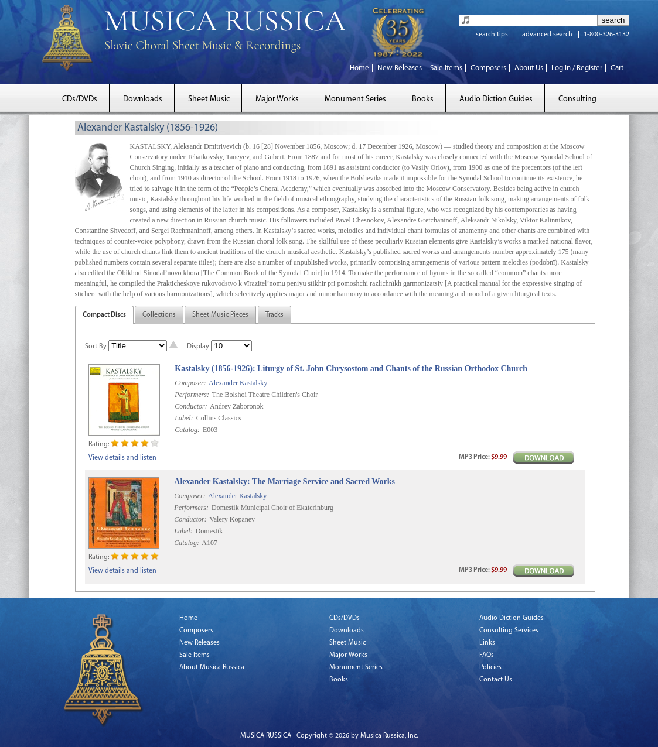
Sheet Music (209, 99)
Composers (488, 68)
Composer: (190, 383)
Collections (159, 314)
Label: (184, 418)
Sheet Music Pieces (220, 314)
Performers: (192, 394)
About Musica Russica (211, 667)
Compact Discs (104, 314)
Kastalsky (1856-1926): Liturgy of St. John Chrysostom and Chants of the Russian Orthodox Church (351, 368)
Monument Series (355, 99)
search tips (492, 34)
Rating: (98, 444)
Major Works (277, 99)
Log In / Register (576, 68)
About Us (528, 68)
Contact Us (495, 679)
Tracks (274, 314)
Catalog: (187, 430)
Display (198, 346)
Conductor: (191, 406)
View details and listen (122, 457)
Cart (617, 68)
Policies (490, 667)
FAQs (486, 655)
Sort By (96, 346)
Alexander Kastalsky (238, 383)
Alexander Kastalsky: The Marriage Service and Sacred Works (284, 481)
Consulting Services (508, 630)
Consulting (577, 99)
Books (423, 99)
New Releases (399, 68)
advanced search (547, 34)
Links (487, 642)
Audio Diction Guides (496, 99)
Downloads (142, 99)
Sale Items (446, 68)
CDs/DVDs (79, 99)
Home (359, 68)
